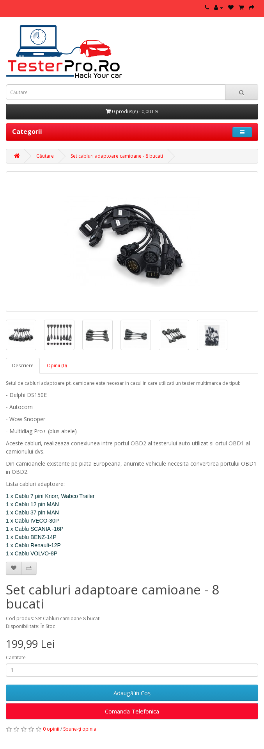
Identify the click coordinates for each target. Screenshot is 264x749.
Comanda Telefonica (132, 711)
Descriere (23, 365)
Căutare (45, 156)
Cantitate (16, 657)
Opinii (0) (57, 365)
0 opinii (51, 729)
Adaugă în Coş (132, 693)
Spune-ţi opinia (79, 729)
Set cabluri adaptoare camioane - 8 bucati (117, 156)
